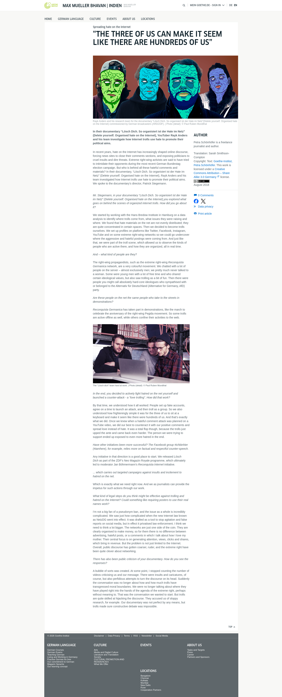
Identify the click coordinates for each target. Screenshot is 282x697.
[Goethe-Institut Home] (51, 6)
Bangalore (145, 676)
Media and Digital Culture (106, 652)
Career (190, 654)
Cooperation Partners (151, 690)
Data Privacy (114, 636)
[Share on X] (203, 201)
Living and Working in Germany (62, 657)
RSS (136, 636)
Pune (143, 687)
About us (128, 18)
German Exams (54, 652)
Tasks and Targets (196, 650)
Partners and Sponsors (198, 657)
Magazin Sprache (55, 664)
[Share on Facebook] (196, 201)
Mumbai (144, 683)
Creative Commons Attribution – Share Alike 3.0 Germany (212, 173)
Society (97, 657)
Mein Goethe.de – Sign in (207, 5)
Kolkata (144, 680)
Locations (148, 18)
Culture (95, 18)
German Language (71, 18)
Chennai (145, 678)
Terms (127, 636)
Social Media (162, 636)
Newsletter (147, 636)
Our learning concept (57, 666)
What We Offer (101, 664)
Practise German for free (59, 659)
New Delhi (145, 685)
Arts (96, 650)
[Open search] (184, 5)
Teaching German (55, 654)
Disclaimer (99, 636)
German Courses (55, 650)
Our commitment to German (60, 662)
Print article (205, 213)
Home (48, 18)
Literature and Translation (106, 654)
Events (112, 18)
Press (190, 652)
